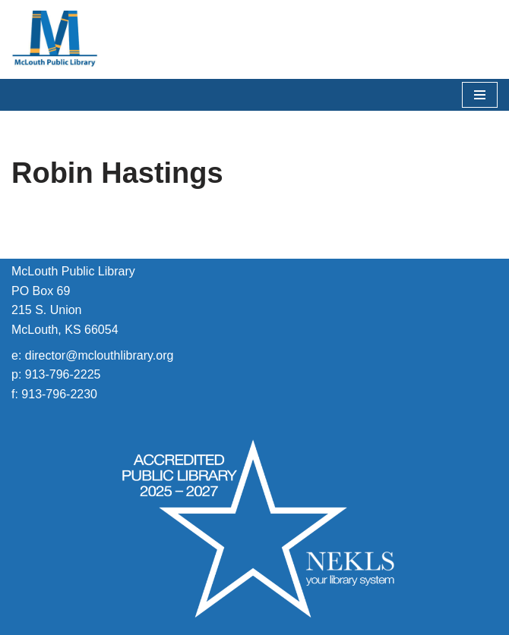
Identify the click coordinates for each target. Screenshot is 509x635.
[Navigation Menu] (480, 95)
